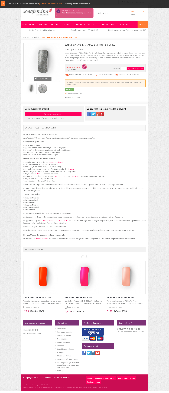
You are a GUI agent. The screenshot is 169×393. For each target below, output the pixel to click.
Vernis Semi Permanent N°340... (79, 299)
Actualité (35, 39)
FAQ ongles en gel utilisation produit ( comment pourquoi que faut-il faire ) (68, 367)
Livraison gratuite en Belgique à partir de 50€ (127, 32)
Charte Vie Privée (64, 358)
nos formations (42, 241)
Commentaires (49, 129)
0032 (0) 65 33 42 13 (129, 331)
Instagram (93, 355)
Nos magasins (62, 341)
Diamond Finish (60, 178)
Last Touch (76, 178)
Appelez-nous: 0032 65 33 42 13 (84, 32)
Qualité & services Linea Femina (42, 32)
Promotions (61, 331)
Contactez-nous (63, 344)
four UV (40, 176)
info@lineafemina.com (32, 336)
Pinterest (102, 116)
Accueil (26, 39)
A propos (60, 355)
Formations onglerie (126, 380)
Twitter (93, 116)
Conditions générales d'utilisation (101, 380)
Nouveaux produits (64, 334)
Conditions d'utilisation (66, 351)
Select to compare (32, 309)
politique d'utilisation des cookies (51, 4)
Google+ (98, 116)
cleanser (71, 171)
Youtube (97, 355)
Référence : (69, 99)
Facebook (89, 116)
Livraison (60, 348)
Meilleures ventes (64, 338)
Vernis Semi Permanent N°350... (37, 299)
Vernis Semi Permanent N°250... (121, 299)
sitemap (60, 373)
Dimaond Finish (48, 223)
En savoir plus (32, 129)
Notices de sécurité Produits (68, 361)
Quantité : (117, 70)
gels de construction (56, 164)
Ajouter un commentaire (53, 115)
